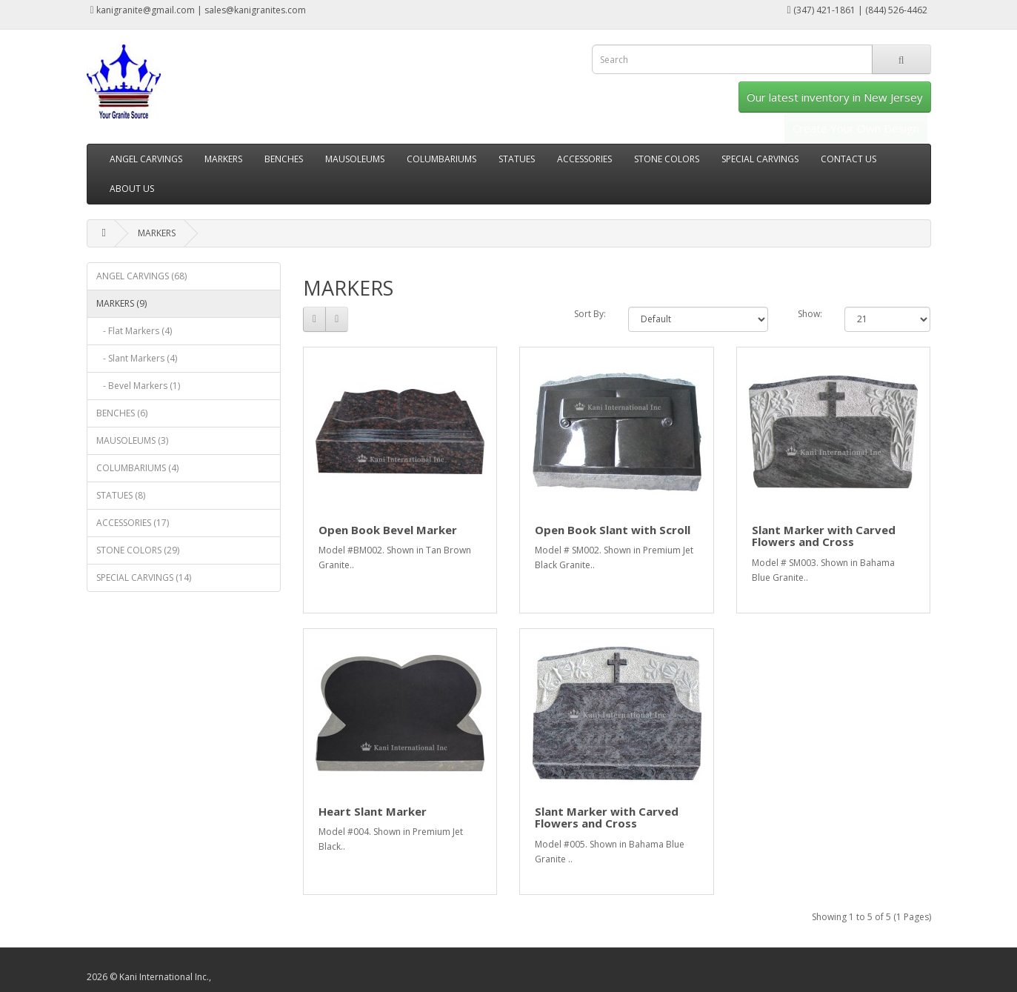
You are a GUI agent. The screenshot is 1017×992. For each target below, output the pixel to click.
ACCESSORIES (584, 159)
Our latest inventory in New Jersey (835, 97)
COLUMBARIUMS (441, 159)
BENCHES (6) (121, 413)
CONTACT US (848, 159)
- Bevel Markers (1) (138, 385)
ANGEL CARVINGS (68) (141, 276)
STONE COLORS (666, 159)
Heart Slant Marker (373, 811)
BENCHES (283, 159)
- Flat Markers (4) (134, 330)
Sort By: (590, 313)
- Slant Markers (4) (136, 358)
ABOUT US (132, 188)
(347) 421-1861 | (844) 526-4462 (857, 10)
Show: (810, 313)
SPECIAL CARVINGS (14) (143, 577)
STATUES (517, 159)
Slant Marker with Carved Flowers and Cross (824, 536)
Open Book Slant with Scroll (612, 529)
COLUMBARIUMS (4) (137, 468)
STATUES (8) (120, 495)
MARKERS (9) (121, 303)
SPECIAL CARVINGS (759, 159)
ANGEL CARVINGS (146, 159)
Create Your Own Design (856, 128)
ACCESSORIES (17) (132, 522)
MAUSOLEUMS (354, 159)
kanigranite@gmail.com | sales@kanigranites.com (198, 10)
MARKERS (223, 159)
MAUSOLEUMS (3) (132, 440)
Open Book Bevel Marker (388, 529)
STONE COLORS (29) (137, 550)
